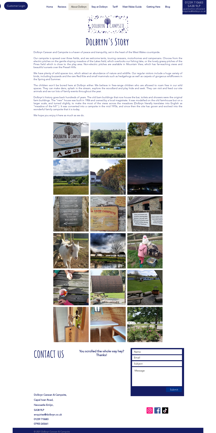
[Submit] (174, 389)
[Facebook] (157, 410)
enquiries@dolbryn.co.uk (194, 11)
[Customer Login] (16, 6)
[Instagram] (150, 410)
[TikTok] (165, 410)
